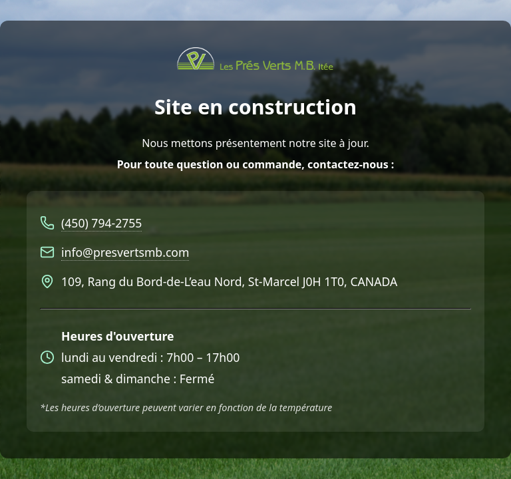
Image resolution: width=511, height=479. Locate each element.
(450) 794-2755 (101, 223)
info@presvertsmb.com (125, 252)
